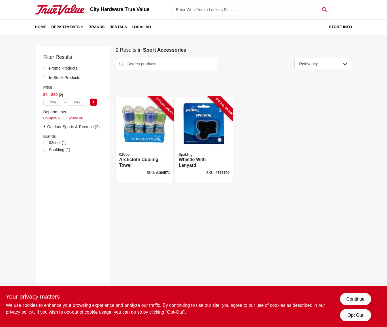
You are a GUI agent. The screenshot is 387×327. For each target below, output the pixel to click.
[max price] (77, 102)
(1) (58, 142)
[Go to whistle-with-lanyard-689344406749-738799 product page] (204, 140)
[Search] (325, 9)
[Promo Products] (45, 68)
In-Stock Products (64, 77)
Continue (355, 299)
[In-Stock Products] (45, 77)
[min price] (53, 102)
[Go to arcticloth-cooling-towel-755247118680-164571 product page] (144, 140)
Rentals (118, 27)
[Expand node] (45, 126)
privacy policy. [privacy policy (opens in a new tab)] (20, 312)
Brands (97, 27)
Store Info (340, 27)
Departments (65, 27)
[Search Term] (250, 9)
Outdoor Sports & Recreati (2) (73, 126)
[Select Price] (93, 102)
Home (40, 27)
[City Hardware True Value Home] (60, 10)
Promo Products (63, 68)
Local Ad (141, 27)
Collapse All (52, 118)
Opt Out (355, 315)
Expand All (74, 118)
